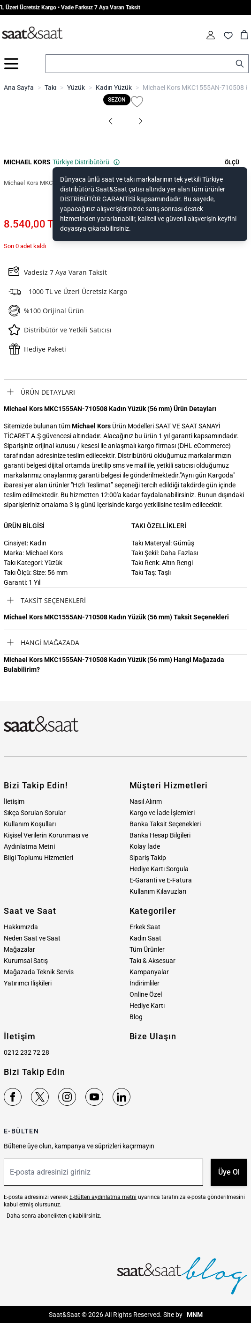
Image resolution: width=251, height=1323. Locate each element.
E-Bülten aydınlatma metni (103, 1197)
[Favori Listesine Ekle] (137, 101)
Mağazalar (19, 949)
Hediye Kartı (147, 1005)
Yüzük (76, 87)
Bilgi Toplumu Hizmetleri (38, 857)
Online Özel (145, 994)
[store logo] (32, 33)
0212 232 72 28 (26, 1052)
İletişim (14, 801)
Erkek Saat (144, 927)
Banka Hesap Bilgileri (159, 835)
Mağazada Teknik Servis (39, 972)
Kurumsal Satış (26, 960)
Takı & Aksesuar (152, 960)
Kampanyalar (149, 972)
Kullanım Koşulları (30, 824)
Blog (136, 1017)
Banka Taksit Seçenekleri (165, 824)
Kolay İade (144, 846)
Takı (50, 87)
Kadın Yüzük (114, 87)
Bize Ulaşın (152, 1036)
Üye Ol (229, 1172)
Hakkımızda (21, 927)
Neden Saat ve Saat (32, 938)
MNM (194, 1314)
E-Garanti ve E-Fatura (160, 880)
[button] (110, 121)
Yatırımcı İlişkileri (28, 983)
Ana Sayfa (19, 87)
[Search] (240, 64)
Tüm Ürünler (147, 949)
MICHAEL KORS (27, 162)
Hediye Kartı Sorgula (159, 869)
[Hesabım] (210, 35)
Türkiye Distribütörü (86, 162)
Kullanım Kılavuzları (157, 891)
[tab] (125, 391)
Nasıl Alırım (145, 801)
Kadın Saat (145, 938)
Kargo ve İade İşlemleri (162, 812)
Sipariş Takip (147, 857)
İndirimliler (144, 983)
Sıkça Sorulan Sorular (35, 812)
